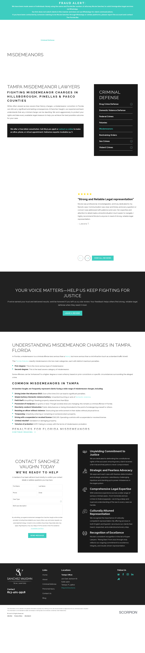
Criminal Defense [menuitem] (47, 40)
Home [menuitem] (25, 40)
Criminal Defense (49, 584)
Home (44, 575)
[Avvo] (118, 579)
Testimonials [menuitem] (92, 40)
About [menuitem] (34, 40)
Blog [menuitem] (116, 40)
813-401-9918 (128, 29)
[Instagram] (128, 575)
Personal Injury (48, 589)
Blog (44, 598)
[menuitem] (114, 104)
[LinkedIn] (132, 575)
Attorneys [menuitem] (79, 40)
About (44, 580)
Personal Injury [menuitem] (64, 40)
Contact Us (46, 594)
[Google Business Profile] (118, 575)
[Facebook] (123, 575)
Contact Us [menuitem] (105, 40)
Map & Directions (68, 588)
